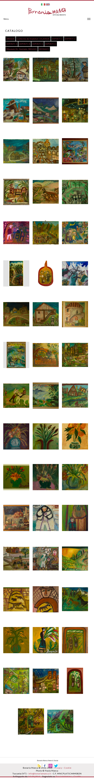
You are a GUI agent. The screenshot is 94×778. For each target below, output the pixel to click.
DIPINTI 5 (37, 44)
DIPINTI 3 (11, 44)
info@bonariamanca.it (40, 773)
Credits (77, 776)
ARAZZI (10, 38)
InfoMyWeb (34, 776)
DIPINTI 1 (57, 38)
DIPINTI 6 (50, 44)
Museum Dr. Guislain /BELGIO (21, 49)
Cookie (67, 767)
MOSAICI (44, 49)
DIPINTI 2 (70, 38)
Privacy (58, 767)
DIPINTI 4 (24, 44)
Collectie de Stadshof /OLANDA (33, 38)
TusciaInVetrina (63, 776)
